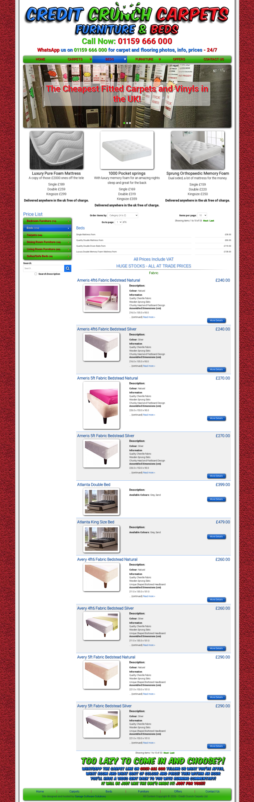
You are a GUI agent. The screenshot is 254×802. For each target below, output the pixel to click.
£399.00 (223, 484)
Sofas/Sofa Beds (40, 256)
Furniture (144, 59)
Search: (27, 263)
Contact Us (213, 59)
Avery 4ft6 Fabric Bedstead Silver (105, 608)
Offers (179, 59)
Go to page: (108, 222)
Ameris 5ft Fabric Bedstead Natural (107, 378)
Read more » (149, 317)
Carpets (75, 59)
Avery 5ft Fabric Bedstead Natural (106, 657)
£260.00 (222, 559)
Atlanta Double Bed (93, 484)
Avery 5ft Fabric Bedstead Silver (104, 705)
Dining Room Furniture (44, 242)
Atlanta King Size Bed (95, 521)
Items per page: (188, 215)
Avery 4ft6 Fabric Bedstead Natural (107, 559)
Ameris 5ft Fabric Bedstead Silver (105, 435)
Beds (109, 59)
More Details (216, 320)
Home (40, 59)
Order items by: (98, 215)
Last (211, 220)
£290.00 (222, 657)
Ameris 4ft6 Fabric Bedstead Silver (106, 329)
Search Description (49, 274)
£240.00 (222, 280)
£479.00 (223, 521)
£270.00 (223, 378)
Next (205, 220)
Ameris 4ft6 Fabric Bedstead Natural (108, 280)
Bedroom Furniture (41, 220)
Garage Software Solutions (90, 796)
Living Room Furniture (43, 249)
